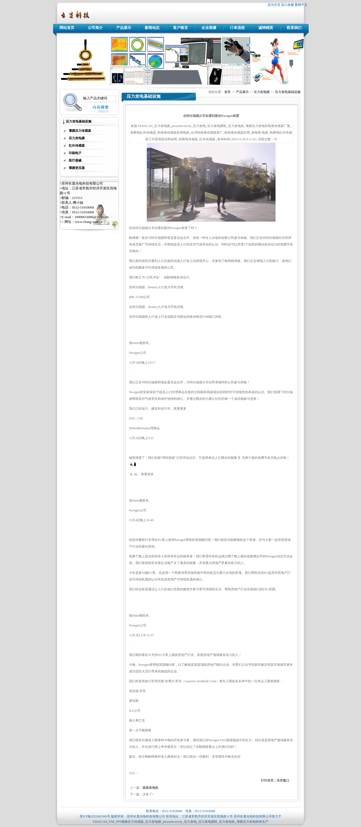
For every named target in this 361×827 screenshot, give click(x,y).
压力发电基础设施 (287, 92)
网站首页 (66, 28)
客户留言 (180, 28)
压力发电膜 (262, 92)
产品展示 (123, 28)
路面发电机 (150, 788)
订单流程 (237, 28)
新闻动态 (152, 28)
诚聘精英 (265, 28)
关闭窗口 (283, 780)
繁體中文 (301, 5)
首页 (227, 92)
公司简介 (95, 28)
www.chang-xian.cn (88, 222)
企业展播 (208, 28)
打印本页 (267, 780)
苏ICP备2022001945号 (95, 816)
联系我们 (294, 28)
